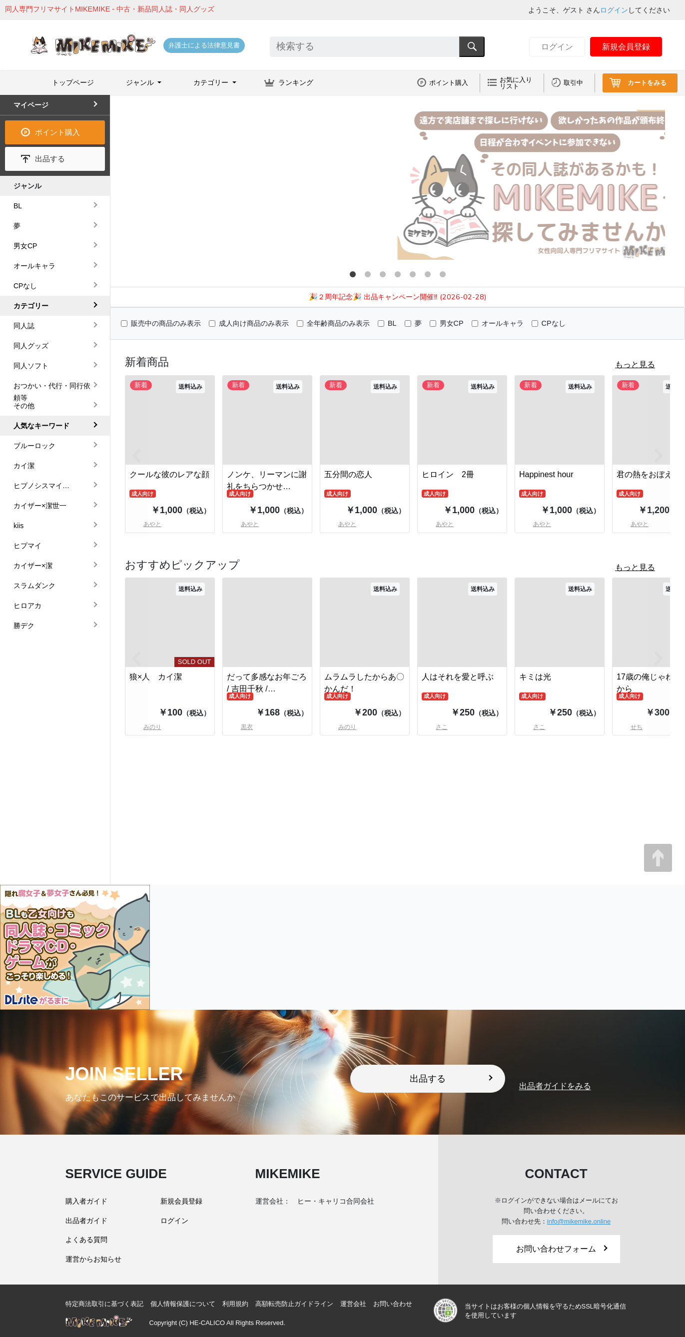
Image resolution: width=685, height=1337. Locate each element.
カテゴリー (30, 306)
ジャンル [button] (141, 82)
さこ (435, 726)
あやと (243, 524)
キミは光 (535, 676)
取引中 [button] (573, 82)
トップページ (73, 82)
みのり (340, 726)
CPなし (554, 323)
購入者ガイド (86, 1201)
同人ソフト (30, 366)
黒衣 (240, 726)
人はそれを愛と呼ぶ (458, 676)
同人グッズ (30, 346)
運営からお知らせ (93, 1259)
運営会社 (353, 1304)
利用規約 (235, 1304)
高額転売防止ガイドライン (294, 1304)
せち (630, 726)
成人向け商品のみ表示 (254, 323)
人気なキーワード (41, 426)
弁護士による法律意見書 (204, 45)
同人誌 (23, 326)
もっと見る (635, 364)
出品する (50, 158)
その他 (23, 406)
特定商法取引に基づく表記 (104, 1304)
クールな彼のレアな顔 (169, 474)
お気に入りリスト (516, 83)
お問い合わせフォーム (561, 1249)
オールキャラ (503, 323)
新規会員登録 (626, 46)
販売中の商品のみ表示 (166, 323)
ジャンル (27, 186)
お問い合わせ (392, 1304)
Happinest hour (546, 474)
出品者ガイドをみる (555, 1086)
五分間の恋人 (348, 474)
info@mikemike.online (579, 1221)
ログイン (614, 10)
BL (392, 323)
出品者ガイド (86, 1221)
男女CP (452, 323)
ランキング (295, 82)
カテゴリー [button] (211, 82)
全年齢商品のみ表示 (338, 323)
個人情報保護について (182, 1304)
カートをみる (647, 82)
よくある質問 (86, 1240)
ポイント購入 (448, 82)
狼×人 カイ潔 (155, 676)
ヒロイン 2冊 (448, 474)
